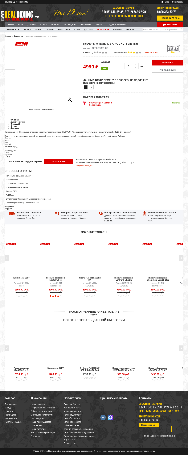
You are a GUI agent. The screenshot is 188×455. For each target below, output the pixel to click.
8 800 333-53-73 (166, 12)
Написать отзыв (151, 52)
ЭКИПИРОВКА (13, 29)
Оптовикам (85, 24)
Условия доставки (72, 415)
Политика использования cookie (79, 436)
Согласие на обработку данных (79, 432)
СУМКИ (77, 29)
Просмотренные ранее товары (94, 311)
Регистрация (177, 2)
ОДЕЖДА (27, 29)
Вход (167, 2)
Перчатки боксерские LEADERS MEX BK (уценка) (123, 279)
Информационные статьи (43, 408)
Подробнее (9, 207)
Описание (15, 120)
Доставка (32, 24)
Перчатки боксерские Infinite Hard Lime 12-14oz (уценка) (158, 279)
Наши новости (38, 404)
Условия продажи (72, 411)
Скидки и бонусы (72, 404)
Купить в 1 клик (167, 70)
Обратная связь (71, 425)
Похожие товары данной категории (94, 320)
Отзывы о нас (70, 443)
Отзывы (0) (15, 124)
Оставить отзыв (58, 161)
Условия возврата (72, 422)
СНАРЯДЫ (49, 29)
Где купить (36, 436)
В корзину (167, 62)
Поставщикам (69, 24)
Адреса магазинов (118, 24)
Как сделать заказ (72, 408)
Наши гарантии (38, 429)
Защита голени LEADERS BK (90, 279)
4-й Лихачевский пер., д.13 (166, 436)
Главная (10, 24)
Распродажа (103, 29)
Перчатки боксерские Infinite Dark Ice (55, 279)
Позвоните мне (170, 18)
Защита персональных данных (78, 429)
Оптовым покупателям (42, 415)
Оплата (44, 24)
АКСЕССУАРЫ (64, 29)
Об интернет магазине (41, 411)
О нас (21, 24)
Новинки (117, 29)
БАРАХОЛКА (11, 418)
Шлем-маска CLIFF (21, 278)
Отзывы (98, 24)
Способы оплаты (72, 418)
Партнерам (36, 425)
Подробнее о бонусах (84, 166)
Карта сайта (69, 439)
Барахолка (18, 36)
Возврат (55, 24)
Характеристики (18, 122)
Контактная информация (43, 432)
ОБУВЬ (37, 29)
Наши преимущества (41, 422)
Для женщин (11, 404)
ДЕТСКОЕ (88, 29)
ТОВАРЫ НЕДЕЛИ (13, 422)
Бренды (130, 29)
